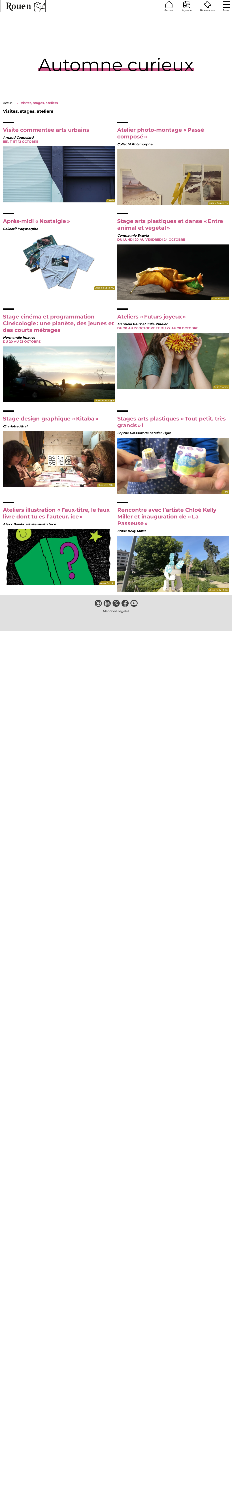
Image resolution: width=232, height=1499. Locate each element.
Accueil (168, 6)
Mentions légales (116, 611)
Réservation (207, 6)
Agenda (187, 6)
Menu (226, 6)
